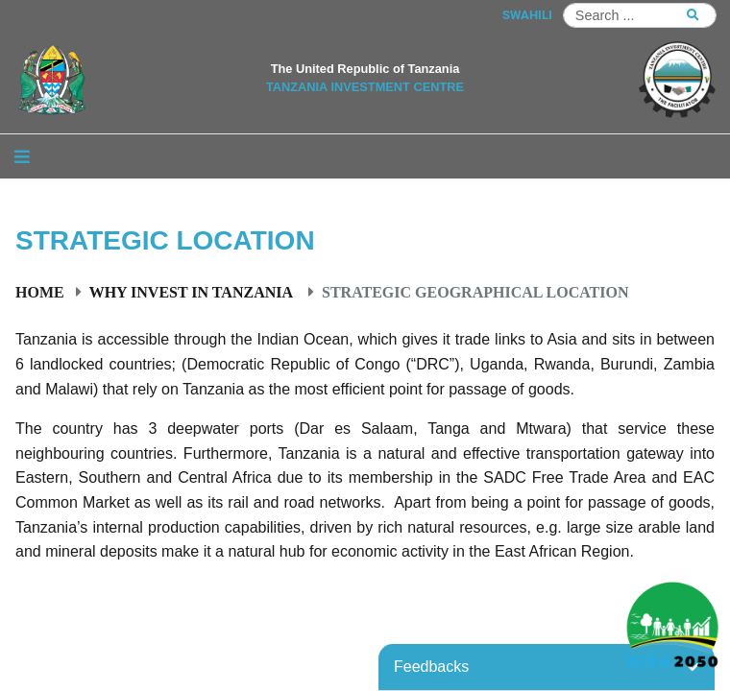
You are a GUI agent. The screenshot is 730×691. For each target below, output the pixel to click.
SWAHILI (527, 15)
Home (39, 291)
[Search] (640, 15)
